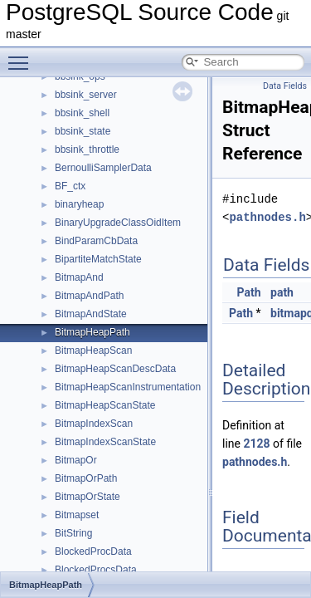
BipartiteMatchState (98, 259)
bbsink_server (86, 94)
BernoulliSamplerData (103, 168)
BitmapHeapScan (93, 350)
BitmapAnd (79, 277)
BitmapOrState (87, 496)
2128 (256, 443)
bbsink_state (82, 131)
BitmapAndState (91, 314)
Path (249, 292)
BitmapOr (76, 460)
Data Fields (285, 86)
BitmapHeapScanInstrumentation (128, 387)
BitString (73, 533)
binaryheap (79, 204)
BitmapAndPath (89, 295)
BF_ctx (70, 186)
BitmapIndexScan (94, 423)
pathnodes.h (267, 217)
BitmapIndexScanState (105, 442)
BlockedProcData (93, 551)
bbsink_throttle (87, 149)
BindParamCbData (96, 241)
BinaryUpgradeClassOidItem (118, 222)
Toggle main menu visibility (22, 55)
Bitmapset (77, 515)
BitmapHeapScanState (105, 405)
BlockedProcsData (96, 570)
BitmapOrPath (86, 478)
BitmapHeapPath (92, 332)
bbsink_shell (82, 113)
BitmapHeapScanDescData (115, 369)
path (282, 292)
